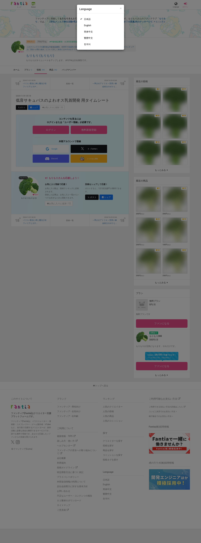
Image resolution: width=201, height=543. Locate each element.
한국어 (87, 44)
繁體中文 (88, 38)
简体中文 (88, 31)
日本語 (87, 19)
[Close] (121, 8)
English (87, 25)
